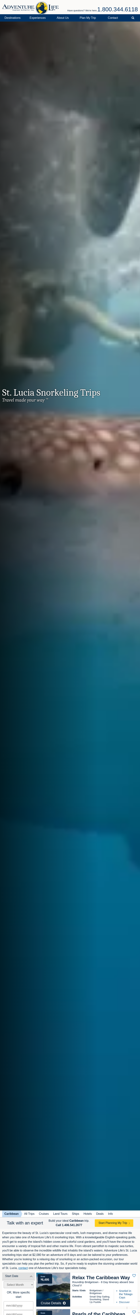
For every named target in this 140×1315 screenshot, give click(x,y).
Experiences (38, 17)
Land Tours (60, 1213)
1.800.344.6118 (117, 9)
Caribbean (11, 1213)
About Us (63, 17)
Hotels (87, 1213)
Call (69, 1225)
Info (110, 1213)
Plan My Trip (88, 17)
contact (23, 1268)
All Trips (29, 1213)
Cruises (44, 1213)
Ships (75, 1213)
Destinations (13, 17)
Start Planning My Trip (112, 1222)
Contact (113, 17)
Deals (100, 1213)
